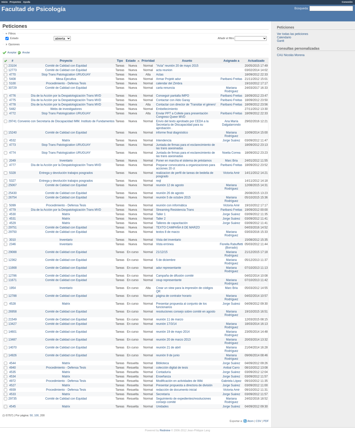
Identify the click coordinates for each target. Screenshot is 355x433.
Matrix (66, 140)
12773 (12, 70)
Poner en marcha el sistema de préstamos (184, 160)
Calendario (284, 37)
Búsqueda (301, 8)
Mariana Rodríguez (231, 89)
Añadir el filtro (226, 38)
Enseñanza (163, 376)
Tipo (120, 60)
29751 (12, 227)
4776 (12, 95)
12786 (12, 275)
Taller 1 (161, 214)
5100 (12, 83)
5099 (12, 205)
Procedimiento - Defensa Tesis (66, 83)
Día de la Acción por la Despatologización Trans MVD (66, 95)
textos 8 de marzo (167, 232)
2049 (12, 160)
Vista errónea (165, 244)
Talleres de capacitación (172, 223)
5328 (12, 173)
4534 (12, 376)
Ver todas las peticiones (292, 34)
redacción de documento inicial (176, 389)
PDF (266, 420)
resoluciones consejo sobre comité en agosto (185, 311)
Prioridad (148, 60)
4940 (12, 367)
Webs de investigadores (66, 109)
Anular (26, 52)
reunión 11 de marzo (169, 319)
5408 (12, 79)
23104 (12, 65)
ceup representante (168, 280)
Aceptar (12, 52)
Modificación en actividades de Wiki (179, 381)
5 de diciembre (166, 260)
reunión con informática (171, 205)
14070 (12, 347)
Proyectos (15, 1)
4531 (12, 218)
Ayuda (26, 1)
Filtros (12, 33)
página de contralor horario (173, 296)
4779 (12, 209)
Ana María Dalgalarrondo (231, 122)
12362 (12, 260)
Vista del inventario (168, 239)
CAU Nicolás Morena (290, 55)
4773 (12, 145)
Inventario (65, 160)
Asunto (187, 60)
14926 (12, 355)
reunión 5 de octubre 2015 (173, 197)
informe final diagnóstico (172, 132)
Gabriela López (231, 381)
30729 (12, 88)
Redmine (165, 430)
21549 (12, 319)
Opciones (14, 44)
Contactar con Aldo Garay (173, 100)
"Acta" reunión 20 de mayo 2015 (177, 65)
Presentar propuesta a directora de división (184, 385)
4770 (12, 74)
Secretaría (163, 394)
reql (158, 180)
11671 (12, 280)
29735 (12, 398)
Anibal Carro (231, 367)
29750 (12, 232)
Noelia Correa (231, 152)
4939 (12, 389)
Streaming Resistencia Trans (175, 209)
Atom (250, 420)
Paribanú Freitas (231, 79)
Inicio (4, 1)
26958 (12, 311)
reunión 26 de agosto (170, 193)
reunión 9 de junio (167, 355)
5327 (12, 180)
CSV (258, 420)
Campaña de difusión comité (175, 275)
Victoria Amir (231, 173)
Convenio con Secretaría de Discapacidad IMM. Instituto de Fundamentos (66, 121)
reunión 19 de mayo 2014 (173, 331)
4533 (12, 394)
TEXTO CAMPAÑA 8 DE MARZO (178, 227)
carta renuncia (165, 88)
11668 (12, 267)
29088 (12, 252)
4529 (12, 223)
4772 (12, 113)
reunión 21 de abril (168, 347)
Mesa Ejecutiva (66, 79)
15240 (12, 132)
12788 (12, 296)
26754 (12, 197)
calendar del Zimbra (169, 83)
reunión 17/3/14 (166, 324)
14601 (12, 331)
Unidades (162, 406)
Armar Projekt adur (168, 79)
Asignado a (231, 60)
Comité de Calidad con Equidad (66, 65)
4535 (12, 372)
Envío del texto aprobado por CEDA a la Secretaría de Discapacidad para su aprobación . (182, 124)
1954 (12, 288)
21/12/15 (162, 252)
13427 (12, 324)
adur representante (168, 267)
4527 (12, 385)
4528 (12, 303)
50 (31, 415)
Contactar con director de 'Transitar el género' (186, 104)
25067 (12, 185)
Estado (14, 38)
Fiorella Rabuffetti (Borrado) (231, 245)
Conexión (347, 1)
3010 (12, 239)
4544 (12, 363)
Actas (159, 74)
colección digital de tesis (172, 367)
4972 (12, 381)
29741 (12, 121)
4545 (12, 406)
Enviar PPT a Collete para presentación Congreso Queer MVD (182, 115)
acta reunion (164, 70)
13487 (12, 339)
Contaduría (163, 372)
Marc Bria (231, 160)
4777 (12, 165)
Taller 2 (161, 218)
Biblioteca (162, 363)
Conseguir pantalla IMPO (172, 95)
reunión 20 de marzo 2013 (173, 339)
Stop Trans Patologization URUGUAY (65, 74)
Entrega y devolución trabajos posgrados (66, 173)
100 (36, 415)
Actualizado (256, 60)
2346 (12, 244)
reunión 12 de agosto (170, 185)
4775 (12, 100)
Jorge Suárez (231, 140)
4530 (12, 214)
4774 (12, 152)
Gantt (280, 41)
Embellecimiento (167, 109)
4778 (12, 104)
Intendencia (163, 140)
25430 (12, 193)
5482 (12, 109)
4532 (12, 140)
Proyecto (66, 60)
